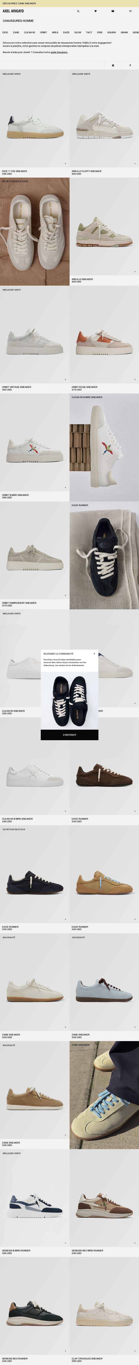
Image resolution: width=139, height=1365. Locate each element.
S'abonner (69, 735)
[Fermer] (94, 653)
